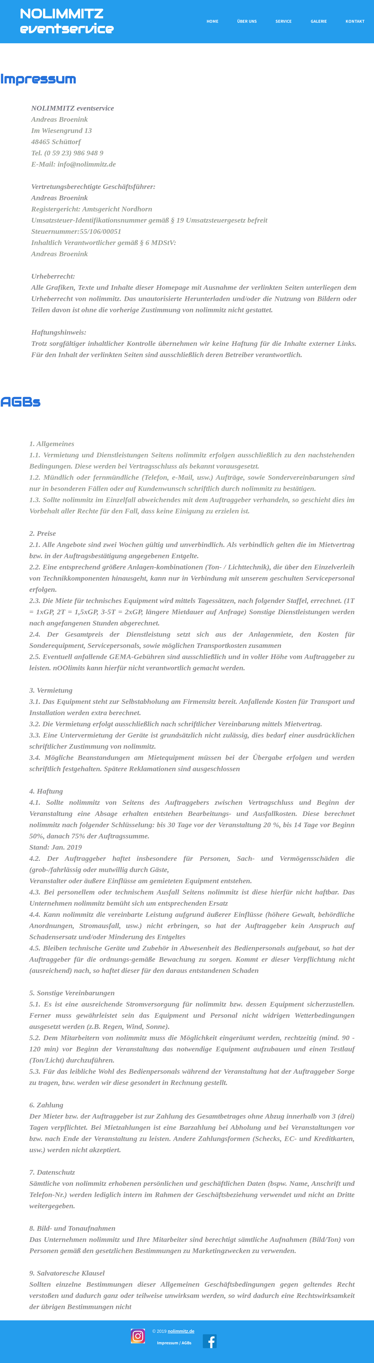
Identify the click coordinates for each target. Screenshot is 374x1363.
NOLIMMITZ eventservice (66, 21)
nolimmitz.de (181, 1331)
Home (212, 21)
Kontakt (355, 21)
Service (284, 21)
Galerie (319, 21)
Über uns (247, 21)
